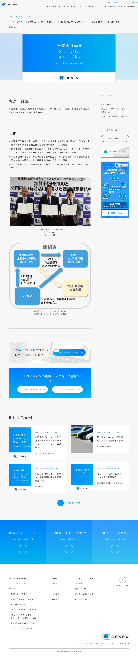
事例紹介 (55, 578)
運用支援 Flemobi (18, 604)
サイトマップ (124, 644)
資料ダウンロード (113, 130)
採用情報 (78, 583)
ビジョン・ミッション (84, 578)
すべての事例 (106, 104)
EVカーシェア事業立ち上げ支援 (114, 116)
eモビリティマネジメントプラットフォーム (114, 110)
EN (110, 3)
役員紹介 (55, 599)
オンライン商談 (67, 389)
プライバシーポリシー (109, 644)
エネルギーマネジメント (19, 583)
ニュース (55, 589)
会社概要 (55, 594)
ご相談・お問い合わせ (32, 389)
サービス (12, 589)
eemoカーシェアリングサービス (86, 644)
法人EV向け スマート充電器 (22, 599)
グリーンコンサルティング (21, 628)
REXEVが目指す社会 (17, 578)
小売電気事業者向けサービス (22, 623)
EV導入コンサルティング (21, 594)
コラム (55, 583)
